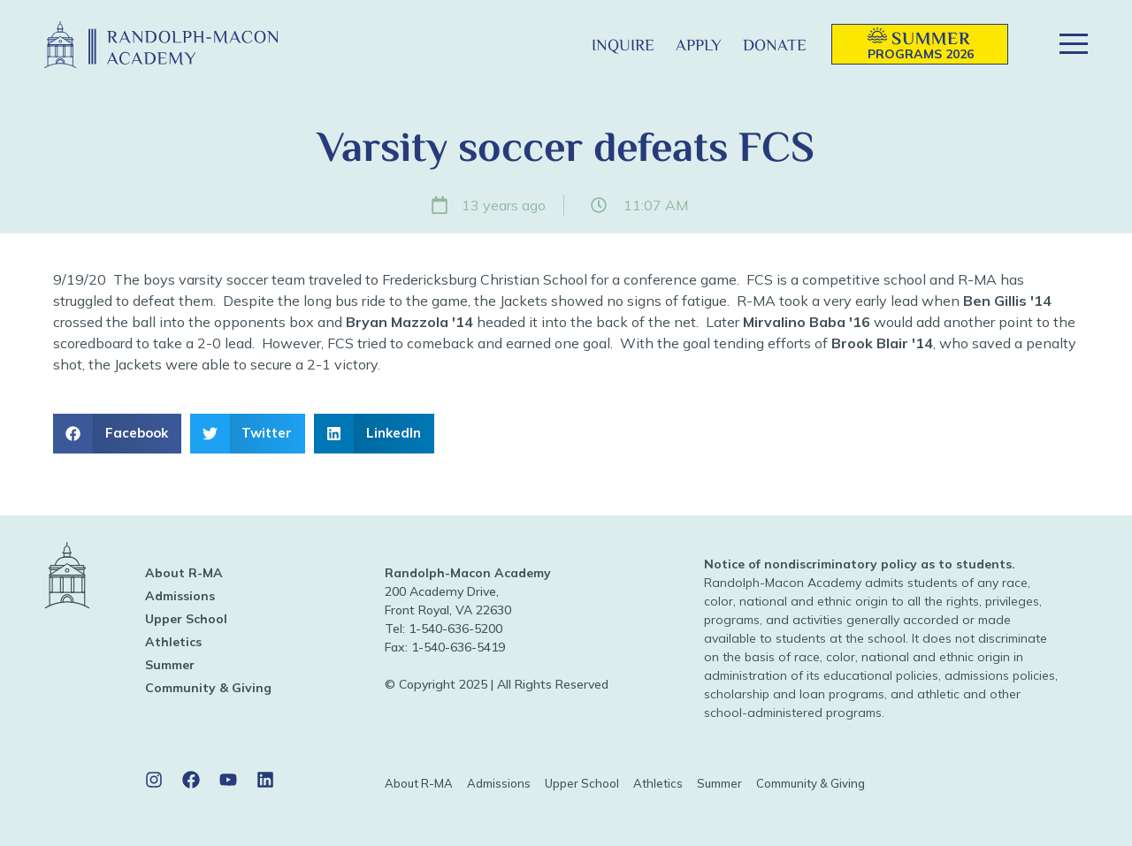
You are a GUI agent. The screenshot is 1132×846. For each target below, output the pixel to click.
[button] (552, 44)
